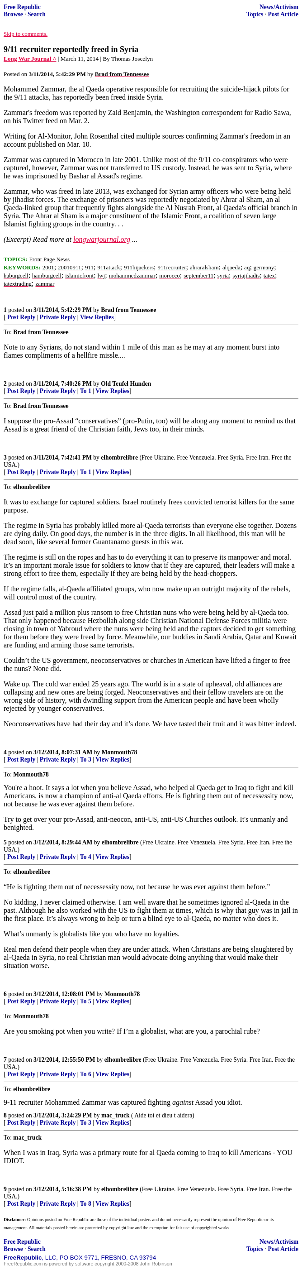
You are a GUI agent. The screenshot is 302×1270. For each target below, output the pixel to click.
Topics (254, 14)
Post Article (283, 14)
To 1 (85, 391)
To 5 (85, 1001)
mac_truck (115, 1115)
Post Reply (21, 317)
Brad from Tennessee (128, 310)
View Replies (97, 317)
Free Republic (22, 7)
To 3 (85, 759)
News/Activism (279, 7)
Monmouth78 (119, 752)
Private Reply (58, 317)
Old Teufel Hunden (126, 383)
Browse (13, 14)
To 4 (85, 856)
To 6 (85, 1074)
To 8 (85, 1203)
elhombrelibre (119, 457)
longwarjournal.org (101, 239)
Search (37, 14)
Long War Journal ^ (30, 58)
